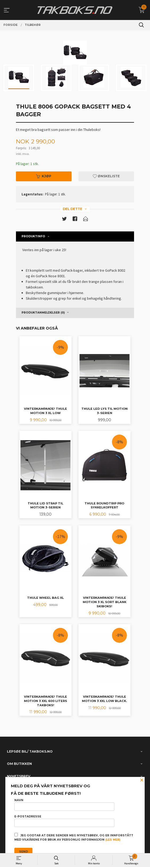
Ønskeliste (106, 176)
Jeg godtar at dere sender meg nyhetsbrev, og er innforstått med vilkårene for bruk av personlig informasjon (73, 837)
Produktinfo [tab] (33, 236)
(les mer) (112, 839)
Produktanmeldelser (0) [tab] (43, 312)
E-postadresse (64, 821)
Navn (64, 804)
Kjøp (43, 176)
